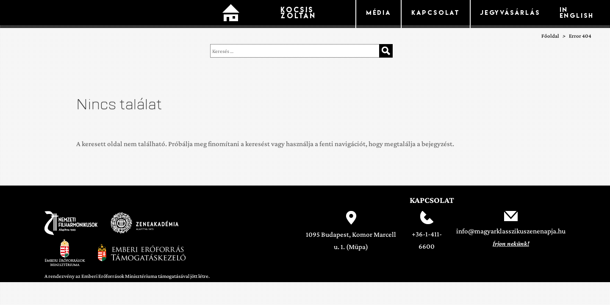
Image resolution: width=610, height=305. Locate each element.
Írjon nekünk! (511, 243)
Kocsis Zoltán (298, 12)
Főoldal (230, 14)
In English (577, 12)
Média (378, 12)
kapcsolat (435, 12)
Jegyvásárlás (510, 12)
